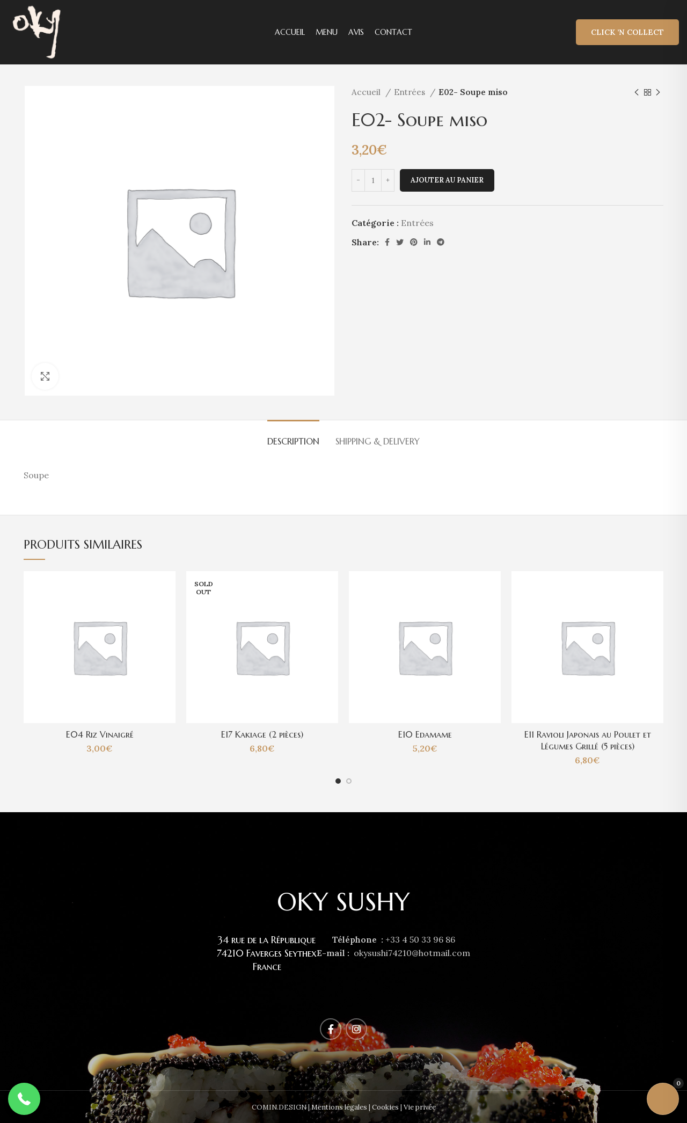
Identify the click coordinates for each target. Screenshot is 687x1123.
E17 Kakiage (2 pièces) (262, 734)
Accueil (367, 92)
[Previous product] (636, 92)
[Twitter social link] (400, 242)
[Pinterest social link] (414, 242)
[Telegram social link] (441, 242)
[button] (24, 1099)
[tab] (293, 436)
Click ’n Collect (627, 32)
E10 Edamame (425, 734)
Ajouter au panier (447, 180)
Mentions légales (339, 1107)
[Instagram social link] (356, 1029)
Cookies (385, 1107)
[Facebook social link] (387, 242)
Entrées (410, 92)
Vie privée (420, 1107)
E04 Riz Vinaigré (100, 734)
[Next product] (658, 92)
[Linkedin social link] (427, 242)
